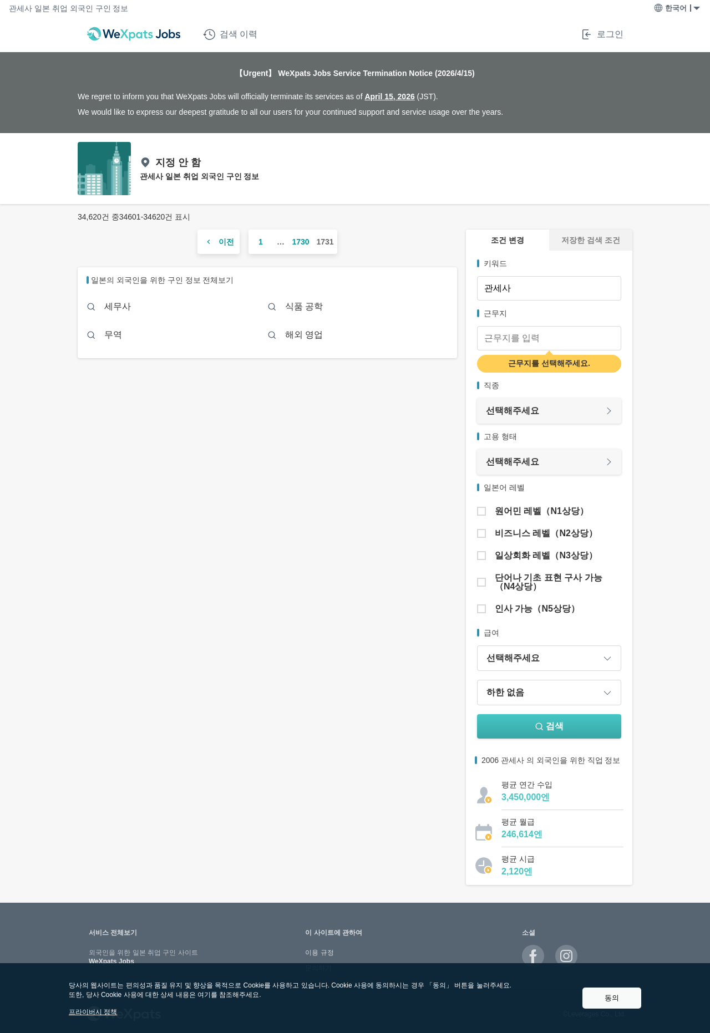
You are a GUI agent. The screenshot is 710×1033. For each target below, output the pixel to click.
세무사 (117, 306)
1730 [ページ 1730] (300, 241)
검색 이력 (230, 34)
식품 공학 (304, 306)
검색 (549, 726)
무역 (113, 334)
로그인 (601, 34)
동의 (612, 998)
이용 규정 (319, 952)
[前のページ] (218, 242)
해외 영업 (304, 334)
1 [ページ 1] (260, 241)
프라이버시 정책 (93, 1012)
